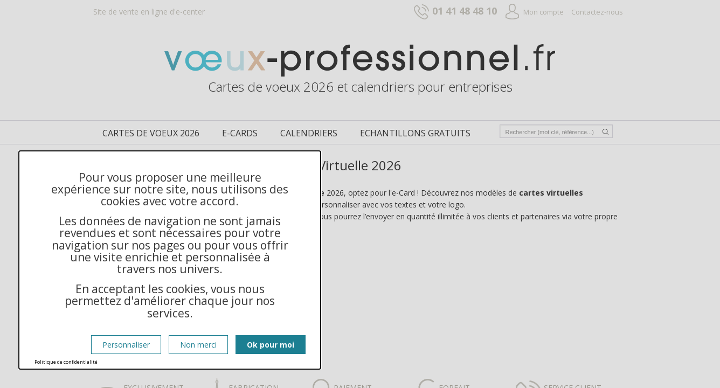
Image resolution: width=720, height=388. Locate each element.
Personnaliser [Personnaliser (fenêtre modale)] (126, 345)
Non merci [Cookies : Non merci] (198, 345)
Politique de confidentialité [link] (66, 361)
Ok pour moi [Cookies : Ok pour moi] (270, 345)
